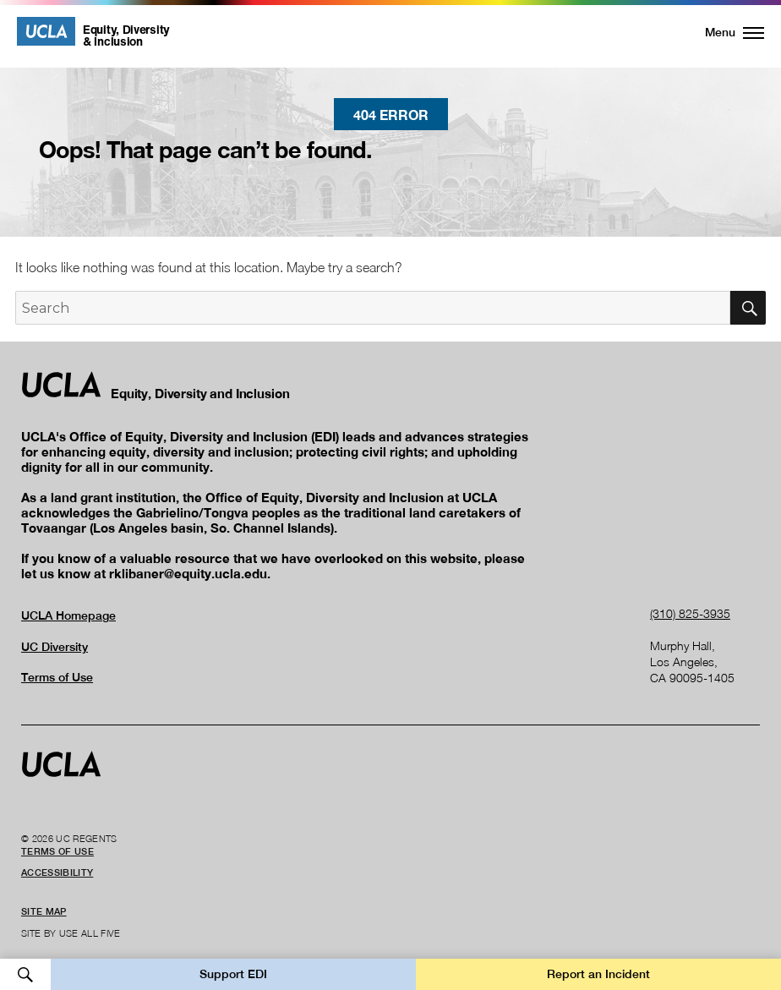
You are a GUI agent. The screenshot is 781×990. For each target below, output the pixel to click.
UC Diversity (54, 647)
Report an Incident (598, 974)
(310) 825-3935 (690, 613)
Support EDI (233, 974)
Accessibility (57, 872)
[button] (724, 32)
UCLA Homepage (68, 615)
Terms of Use (57, 677)
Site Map (44, 911)
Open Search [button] (25, 974)
